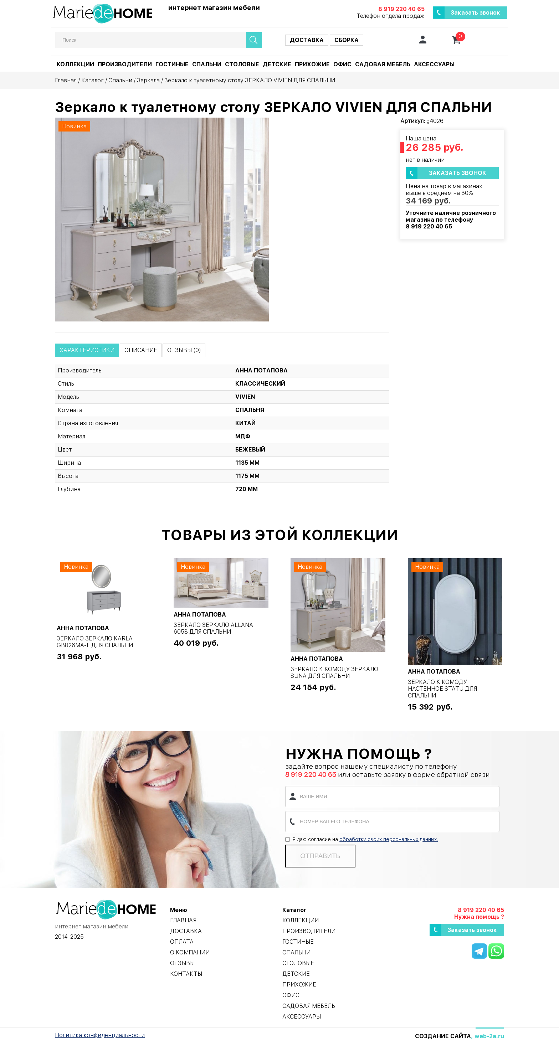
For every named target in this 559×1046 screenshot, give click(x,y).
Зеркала (148, 80)
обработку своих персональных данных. (388, 839)
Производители (125, 64)
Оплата (182, 941)
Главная (66, 80)
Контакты (186, 973)
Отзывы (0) (184, 350)
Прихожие (312, 64)
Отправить (320, 856)
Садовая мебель (382, 64)
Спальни (206, 64)
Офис (342, 64)
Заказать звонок (475, 12)
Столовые (242, 64)
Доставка (307, 40)
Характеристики (87, 350)
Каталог (92, 80)
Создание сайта (443, 1036)
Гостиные (172, 64)
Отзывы (182, 963)
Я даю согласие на (361, 839)
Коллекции (75, 64)
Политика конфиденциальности (100, 1035)
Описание (140, 350)
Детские (277, 64)
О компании (190, 952)
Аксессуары (434, 64)
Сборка (346, 40)
